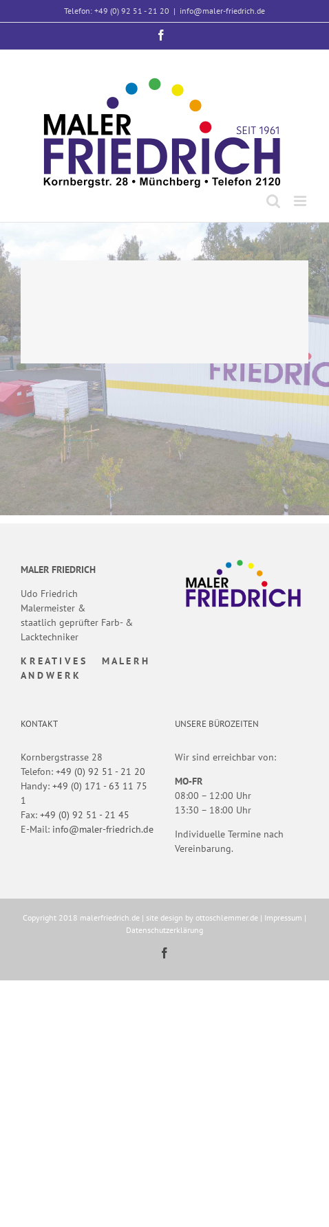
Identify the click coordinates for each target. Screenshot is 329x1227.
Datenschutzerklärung (164, 930)
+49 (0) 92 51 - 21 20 (100, 771)
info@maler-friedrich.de (222, 10)
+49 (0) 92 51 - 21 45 (84, 815)
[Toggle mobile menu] (301, 201)
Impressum (283, 917)
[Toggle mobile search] (273, 201)
